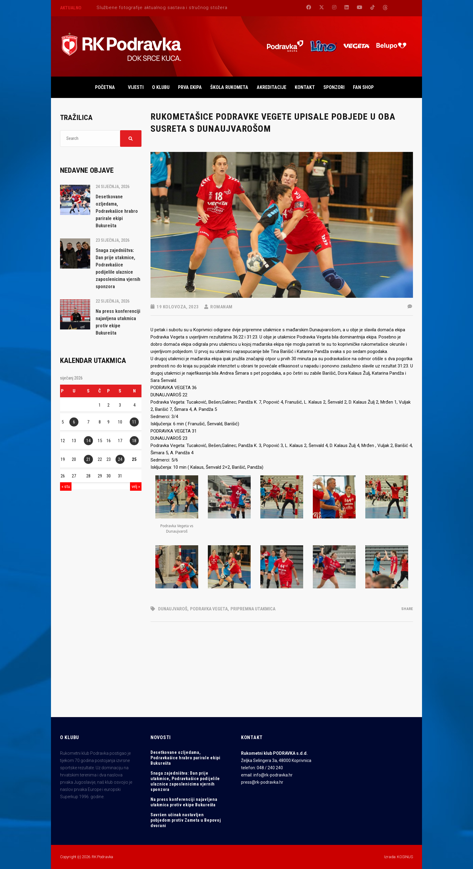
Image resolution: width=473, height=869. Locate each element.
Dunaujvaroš (172, 609)
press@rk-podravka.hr (262, 782)
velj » (136, 486)
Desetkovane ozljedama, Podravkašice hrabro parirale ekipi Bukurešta (186, 758)
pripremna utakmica (252, 609)
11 (134, 422)
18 (134, 440)
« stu (66, 486)
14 (88, 440)
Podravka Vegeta (209, 609)
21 (88, 459)
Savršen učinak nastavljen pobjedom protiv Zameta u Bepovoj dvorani (186, 820)
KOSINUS (405, 857)
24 (120, 459)
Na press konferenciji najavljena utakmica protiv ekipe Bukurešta (184, 802)
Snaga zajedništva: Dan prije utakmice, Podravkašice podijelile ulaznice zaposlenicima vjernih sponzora (185, 781)
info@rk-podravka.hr (273, 775)
